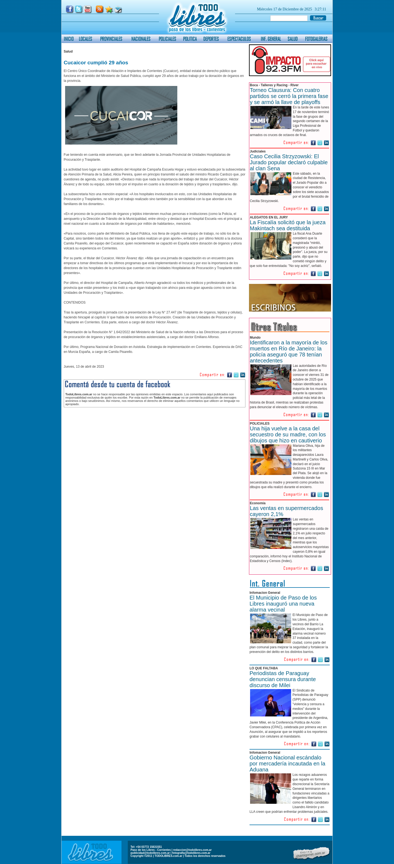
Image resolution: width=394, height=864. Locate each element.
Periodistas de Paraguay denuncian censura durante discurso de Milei (283, 679)
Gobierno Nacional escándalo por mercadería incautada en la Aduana (287, 763)
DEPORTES (211, 39)
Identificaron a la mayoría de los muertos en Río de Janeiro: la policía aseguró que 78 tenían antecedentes (289, 351)
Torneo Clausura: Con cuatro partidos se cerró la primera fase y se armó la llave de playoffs (289, 96)
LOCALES (85, 39)
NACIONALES (140, 39)
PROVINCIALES (111, 39)
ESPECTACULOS (239, 39)
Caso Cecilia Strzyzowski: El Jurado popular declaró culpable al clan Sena (289, 162)
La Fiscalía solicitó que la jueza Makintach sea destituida (288, 225)
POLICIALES (167, 39)
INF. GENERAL (271, 39)
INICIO (69, 39)
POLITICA (190, 39)
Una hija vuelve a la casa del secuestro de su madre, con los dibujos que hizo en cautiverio (288, 434)
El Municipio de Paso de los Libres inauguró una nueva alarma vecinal (283, 604)
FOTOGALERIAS (316, 39)
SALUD (293, 39)
